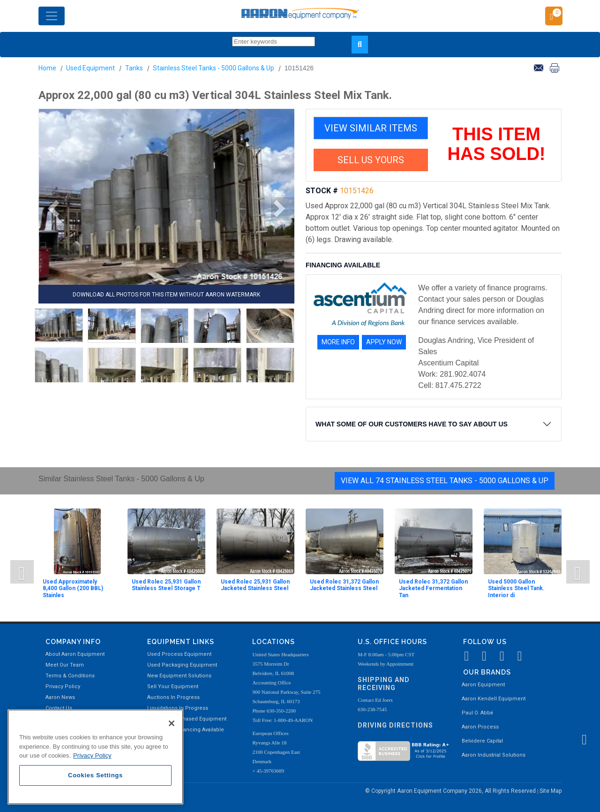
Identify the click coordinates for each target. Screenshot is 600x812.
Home (47, 68)
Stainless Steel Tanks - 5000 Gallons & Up (213, 68)
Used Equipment (90, 68)
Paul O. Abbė (477, 713)
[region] (95, 756)
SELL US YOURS (371, 160)
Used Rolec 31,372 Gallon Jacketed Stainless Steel (344, 585)
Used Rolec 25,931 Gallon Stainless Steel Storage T (166, 585)
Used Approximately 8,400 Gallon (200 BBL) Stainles (73, 588)
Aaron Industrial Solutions (493, 755)
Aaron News (60, 697)
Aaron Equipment (483, 685)
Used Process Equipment (179, 654)
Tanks (134, 68)
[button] (50, 208)
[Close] (171, 723)
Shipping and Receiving (384, 683)
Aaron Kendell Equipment (493, 699)
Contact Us (58, 708)
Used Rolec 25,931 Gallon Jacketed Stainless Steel (255, 585)
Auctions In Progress (173, 697)
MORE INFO (338, 342)
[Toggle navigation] (51, 16)
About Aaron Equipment (75, 654)
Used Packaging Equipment (182, 665)
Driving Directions (395, 725)
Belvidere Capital (482, 741)
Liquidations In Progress (177, 708)
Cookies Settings (95, 775)
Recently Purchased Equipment (186, 719)
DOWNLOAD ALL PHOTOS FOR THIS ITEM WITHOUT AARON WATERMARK (166, 294)
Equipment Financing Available (185, 730)
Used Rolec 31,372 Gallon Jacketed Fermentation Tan (433, 588)
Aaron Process (480, 727)
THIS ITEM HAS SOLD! (497, 144)
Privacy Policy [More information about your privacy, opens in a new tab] (92, 755)
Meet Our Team (64, 665)
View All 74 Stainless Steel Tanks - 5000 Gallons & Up (444, 480)
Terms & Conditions (70, 676)
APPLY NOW (384, 342)
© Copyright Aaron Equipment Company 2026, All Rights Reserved (451, 791)
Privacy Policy (62, 686)
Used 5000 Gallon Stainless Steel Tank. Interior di (516, 588)
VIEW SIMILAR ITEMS (370, 128)
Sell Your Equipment (172, 686)
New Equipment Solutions (179, 676)
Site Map (551, 791)
